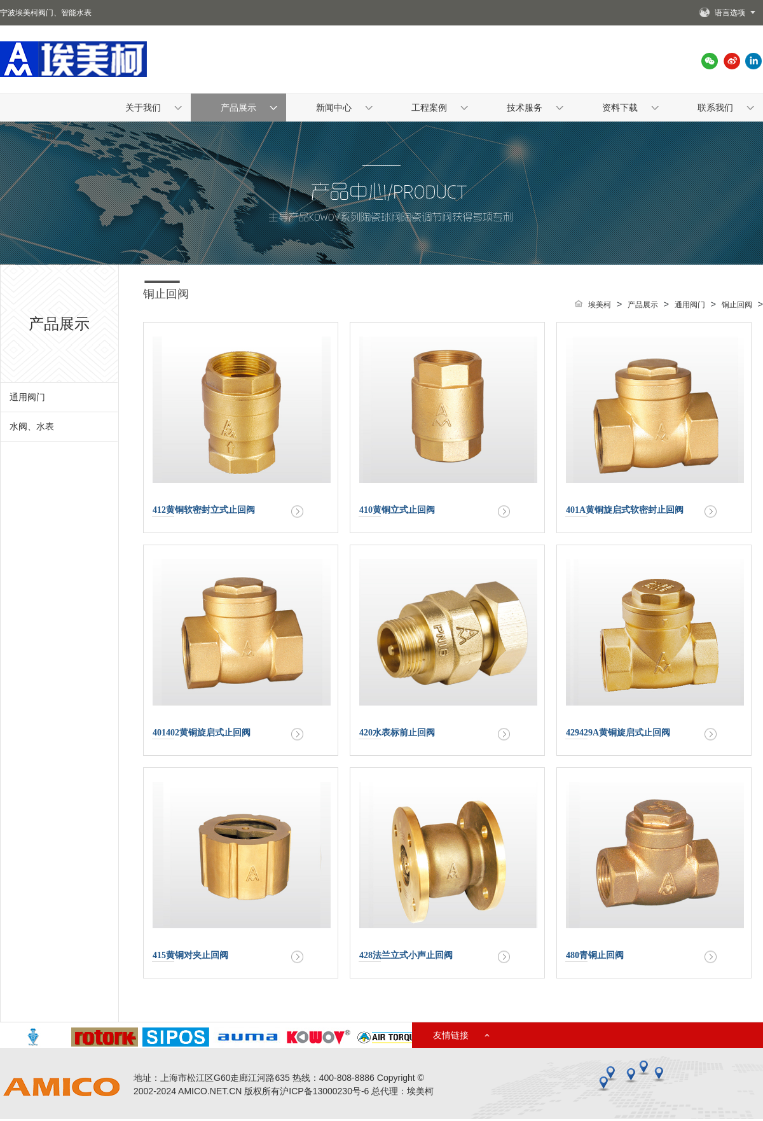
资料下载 (620, 107)
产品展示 (238, 107)
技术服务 (524, 107)
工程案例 (429, 107)
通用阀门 (27, 397)
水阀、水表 (32, 426)
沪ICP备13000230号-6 (324, 1091)
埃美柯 (599, 304)
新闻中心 (334, 107)
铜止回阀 (166, 294)
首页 (48, 135)
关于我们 (143, 107)
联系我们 (715, 107)
